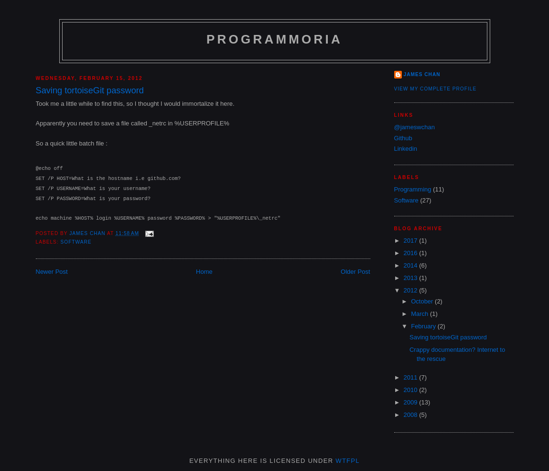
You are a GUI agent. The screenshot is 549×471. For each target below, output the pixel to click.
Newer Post (52, 271)
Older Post (355, 271)
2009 (412, 402)
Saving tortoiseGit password (448, 337)
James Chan (422, 74)
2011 (412, 377)
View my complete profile (435, 88)
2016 (412, 253)
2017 (412, 240)
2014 (412, 265)
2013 (412, 277)
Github (403, 138)
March (420, 313)
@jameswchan (414, 127)
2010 (412, 389)
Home (204, 271)
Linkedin (405, 148)
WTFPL (347, 460)
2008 (412, 414)
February (424, 326)
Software (76, 242)
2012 (412, 290)
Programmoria (274, 39)
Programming (412, 189)
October (423, 301)
